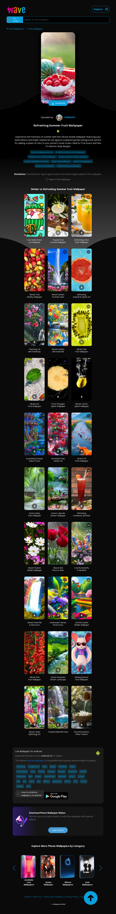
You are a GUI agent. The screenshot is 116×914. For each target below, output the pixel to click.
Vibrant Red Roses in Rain (58, 569)
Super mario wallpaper (61, 161)
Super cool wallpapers (83, 161)
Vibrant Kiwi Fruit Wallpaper (81, 350)
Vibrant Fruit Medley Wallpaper (34, 295)
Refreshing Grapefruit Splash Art (81, 295)
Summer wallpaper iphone (42, 152)
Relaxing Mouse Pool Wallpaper (81, 678)
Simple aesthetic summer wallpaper (73, 157)
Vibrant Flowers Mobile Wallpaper (34, 569)
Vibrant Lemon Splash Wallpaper (81, 405)
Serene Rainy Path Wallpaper (34, 514)
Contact (27, 896)
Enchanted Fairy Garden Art (58, 459)
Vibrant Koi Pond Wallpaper (34, 405)
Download (58, 103)
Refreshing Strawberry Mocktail (81, 514)
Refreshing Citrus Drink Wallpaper (81, 241)
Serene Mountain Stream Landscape (58, 678)
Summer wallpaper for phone (37, 161)
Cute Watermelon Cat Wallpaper (34, 241)
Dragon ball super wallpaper (68, 166)
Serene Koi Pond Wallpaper (81, 459)
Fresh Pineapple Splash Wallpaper (58, 405)
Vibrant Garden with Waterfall (58, 350)
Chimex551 (65, 117)
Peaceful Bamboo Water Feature (81, 733)
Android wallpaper (35, 760)
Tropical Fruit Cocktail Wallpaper (58, 241)
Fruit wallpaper (35, 28)
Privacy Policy (72, 896)
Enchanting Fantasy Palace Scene (34, 459)
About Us (37, 896)
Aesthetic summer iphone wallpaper (70, 152)
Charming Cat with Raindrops (34, 350)
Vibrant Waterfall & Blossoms (34, 623)
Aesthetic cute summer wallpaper (42, 157)
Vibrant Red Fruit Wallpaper (34, 678)
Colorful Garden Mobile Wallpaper (81, 623)
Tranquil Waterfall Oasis (58, 732)
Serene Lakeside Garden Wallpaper (58, 514)
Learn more (58, 830)
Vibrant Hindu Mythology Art (34, 733)
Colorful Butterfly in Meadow (81, 569)
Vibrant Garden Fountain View (58, 295)
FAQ (82, 896)
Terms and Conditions (53, 896)
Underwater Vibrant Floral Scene (58, 623)
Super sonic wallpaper (45, 166)
